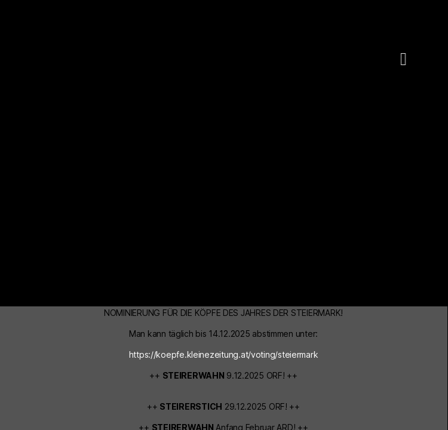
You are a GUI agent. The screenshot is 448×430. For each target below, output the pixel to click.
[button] (389, 58)
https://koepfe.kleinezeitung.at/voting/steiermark (223, 354)
